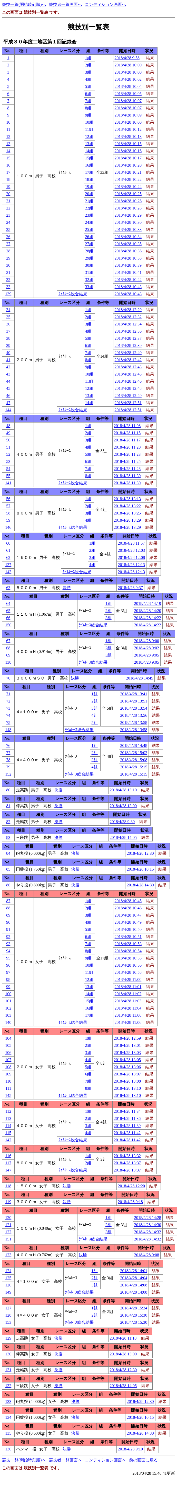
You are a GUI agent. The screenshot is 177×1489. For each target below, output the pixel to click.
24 (8, 222)
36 (8, 324)
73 (8, 708)
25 (8, 229)
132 (8, 1386)
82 (8, 821)
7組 (88, 101)
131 (8, 1370)
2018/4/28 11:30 (127, 476)
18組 (89, 179)
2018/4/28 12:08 (131, 557)
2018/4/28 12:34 (128, 324)
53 (8, 461)
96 (8, 965)
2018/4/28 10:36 (128, 251)
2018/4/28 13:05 (127, 1060)
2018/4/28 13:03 (127, 1052)
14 (8, 151)
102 (8, 1008)
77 (8, 753)
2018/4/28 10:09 (128, 115)
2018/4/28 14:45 (139, 678)
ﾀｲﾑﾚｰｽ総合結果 (72, 294)
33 (8, 287)
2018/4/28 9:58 (127, 58)
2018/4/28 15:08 (133, 760)
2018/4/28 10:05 (128, 93)
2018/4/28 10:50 (128, 929)
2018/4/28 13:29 (127, 520)
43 (8, 374)
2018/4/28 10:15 (128, 144)
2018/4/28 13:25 (127, 513)
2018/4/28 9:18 (130, 1202)
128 (8, 1315)
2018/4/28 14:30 (140, 885)
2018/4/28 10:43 (128, 287)
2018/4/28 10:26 (128, 201)
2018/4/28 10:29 (128, 215)
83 (8, 837)
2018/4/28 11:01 (128, 986)
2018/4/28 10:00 (128, 65)
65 (8, 610)
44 (8, 381)
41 (8, 360)
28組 (89, 251)
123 (8, 1255)
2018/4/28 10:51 (128, 936)
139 (8, 294)
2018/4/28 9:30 (122, 821)
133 (8, 1401)
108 (8, 1067)
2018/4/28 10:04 (128, 86)
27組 (89, 244)
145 (8, 1095)
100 (8, 994)
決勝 (67, 587)
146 (8, 527)
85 (8, 869)
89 (8, 915)
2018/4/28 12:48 (128, 388)
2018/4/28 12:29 (128, 310)
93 (8, 944)
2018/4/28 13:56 (133, 715)
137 (8, 564)
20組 (89, 194)
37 (8, 331)
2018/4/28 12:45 (128, 374)
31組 (89, 272)
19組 (89, 186)
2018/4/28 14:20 (147, 610)
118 (8, 1186)
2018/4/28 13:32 (127, 1156)
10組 (89, 122)
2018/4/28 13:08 (127, 1081)
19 (8, 186)
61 (8, 550)
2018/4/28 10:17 (128, 158)
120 (8, 1217)
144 (8, 410)
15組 (89, 158)
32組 (89, 279)
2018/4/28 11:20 (127, 447)
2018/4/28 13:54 (133, 708)
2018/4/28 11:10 (123, 1338)
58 (8, 513)
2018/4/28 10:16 (128, 151)
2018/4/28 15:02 (133, 753)
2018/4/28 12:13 (131, 564)
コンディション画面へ (105, 4)
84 (8, 853)
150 (8, 625)
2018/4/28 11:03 (128, 1001)
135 (8, 1433)
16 (8, 165)
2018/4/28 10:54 (128, 951)
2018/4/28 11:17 (127, 440)
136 (8, 1449)
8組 (88, 108)
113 (8, 1118)
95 (8, 958)
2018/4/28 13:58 (133, 722)
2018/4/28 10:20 (128, 165)
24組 (89, 222)
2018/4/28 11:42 (127, 1133)
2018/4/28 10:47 (128, 915)
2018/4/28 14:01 (133, 1271)
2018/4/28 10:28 (128, 208)
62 (8, 557)
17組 (89, 172)
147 (8, 1170)
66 (8, 618)
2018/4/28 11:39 (127, 1125)
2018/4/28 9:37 (130, 587)
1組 (88, 58)
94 (8, 951)
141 (8, 483)
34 (8, 310)
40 (8, 352)
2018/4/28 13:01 (127, 1045)
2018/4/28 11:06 (128, 1015)
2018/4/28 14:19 (147, 603)
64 (8, 603)
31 (8, 272)
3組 (88, 72)
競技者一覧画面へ (65, 4)
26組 (89, 237)
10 (8, 122)
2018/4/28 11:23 (127, 454)
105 (8, 1045)
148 (8, 730)
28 (8, 251)
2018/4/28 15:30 (133, 1315)
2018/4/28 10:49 (128, 922)
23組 (89, 215)
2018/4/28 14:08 (133, 1285)
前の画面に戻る (143, 1460)
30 (8, 265)
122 (8, 1232)
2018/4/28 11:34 (127, 1111)
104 (8, 1038)
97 (8, 972)
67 (8, 641)
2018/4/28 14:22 (147, 618)
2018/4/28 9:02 (146, 648)
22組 (89, 208)
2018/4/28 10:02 (128, 79)
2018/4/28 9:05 (146, 655)
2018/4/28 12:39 (128, 345)
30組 (89, 265)
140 (8, 1022)
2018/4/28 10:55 (128, 958)
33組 (89, 287)
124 (8, 1271)
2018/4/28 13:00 (123, 806)
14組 (89, 151)
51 (8, 447)
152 (8, 774)
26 (8, 237)
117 (8, 1163)
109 (8, 1074)
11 (8, 129)
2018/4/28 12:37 (128, 338)
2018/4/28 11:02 (128, 994)
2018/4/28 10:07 (128, 101)
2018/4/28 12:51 (128, 403)
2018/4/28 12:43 (128, 367)
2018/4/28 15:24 (133, 1308)
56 (8, 499)
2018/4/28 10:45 (128, 901)
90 (8, 922)
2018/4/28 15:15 (133, 767)
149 (8, 1292)
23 (8, 215)
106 (8, 1052)
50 (8, 440)
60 (8, 543)
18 (8, 179)
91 (8, 929)
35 (8, 317)
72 (8, 701)
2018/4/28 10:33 (128, 229)
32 (8, 279)
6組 (88, 93)
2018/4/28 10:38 (128, 258)
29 (8, 258)
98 (8, 979)
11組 (89, 129)
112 (8, 1111)
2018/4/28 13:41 (133, 694)
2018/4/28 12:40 (128, 352)
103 (8, 1015)
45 (8, 388)
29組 (89, 258)
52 (8, 454)
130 (8, 1354)
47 (8, 403)
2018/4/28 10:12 (128, 129)
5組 (88, 86)
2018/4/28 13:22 (127, 506)
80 (8, 790)
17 (8, 172)
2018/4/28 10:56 (128, 965)
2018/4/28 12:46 (128, 381)
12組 (89, 136)
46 (8, 395)
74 (8, 715)
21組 (89, 201)
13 (8, 144)
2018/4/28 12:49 (128, 395)
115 (8, 1133)
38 (8, 338)
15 (8, 158)
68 (8, 648)
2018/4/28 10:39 (128, 265)
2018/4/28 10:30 (128, 222)
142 (8, 1140)
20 (8, 194)
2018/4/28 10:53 (128, 944)
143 (8, 572)
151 (8, 1239)
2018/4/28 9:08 (146, 1255)
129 (8, 1338)
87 (8, 901)
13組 (89, 144)
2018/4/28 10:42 (128, 279)
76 (8, 745)
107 (8, 1060)
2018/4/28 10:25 (128, 194)
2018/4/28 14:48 (133, 745)
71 (8, 694)
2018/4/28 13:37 (127, 1163)
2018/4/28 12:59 (127, 1038)
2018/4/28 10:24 (128, 186)
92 (8, 936)
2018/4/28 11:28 (127, 468)
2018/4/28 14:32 (147, 1232)
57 (8, 506)
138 (8, 662)
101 (8, 1001)
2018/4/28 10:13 (128, 136)
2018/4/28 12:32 (128, 317)
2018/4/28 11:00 (128, 979)
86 (8, 885)
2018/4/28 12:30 (140, 853)
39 (8, 345)
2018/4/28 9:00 (146, 641)
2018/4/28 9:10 (130, 1449)
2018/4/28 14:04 (133, 1278)
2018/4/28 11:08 (127, 426)
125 (8, 1278)
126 (8, 1285)
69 (8, 655)
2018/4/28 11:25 (127, 461)
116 (8, 1156)
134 (8, 1417)
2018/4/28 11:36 (127, 1118)
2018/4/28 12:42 (128, 360)
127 (8, 1308)
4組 (88, 79)
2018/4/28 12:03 (131, 550)
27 (8, 244)
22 (8, 208)
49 (8, 433)
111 (8, 1088)
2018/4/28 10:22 (128, 179)
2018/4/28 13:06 (127, 1067)
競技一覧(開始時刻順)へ (24, 4)
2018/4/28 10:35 (128, 244)
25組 (89, 229)
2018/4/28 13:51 (133, 701)
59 (8, 520)
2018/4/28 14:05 (123, 837)
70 (8, 678)
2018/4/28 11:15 (127, 433)
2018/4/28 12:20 (131, 1186)
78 (8, 760)
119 (8, 1202)
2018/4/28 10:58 (128, 972)
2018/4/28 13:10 (123, 790)
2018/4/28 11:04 (128, 1008)
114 (8, 1125)
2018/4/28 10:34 (128, 237)
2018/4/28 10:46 (128, 908)
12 (8, 136)
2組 (88, 65)
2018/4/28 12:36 (128, 331)
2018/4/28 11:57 (131, 543)
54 (8, 468)
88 (8, 908)
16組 (89, 165)
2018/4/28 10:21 (128, 172)
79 (8, 767)
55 (8, 476)
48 (8, 426)
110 (8, 1081)
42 (8, 367)
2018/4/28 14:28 (147, 1217)
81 (8, 806)
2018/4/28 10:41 (128, 272)
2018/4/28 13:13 (127, 499)
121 (8, 1225)
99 (8, 986)
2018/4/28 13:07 (127, 1074)
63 (8, 587)
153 (8, 1322)
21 (8, 201)
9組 (88, 115)
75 (8, 722)
